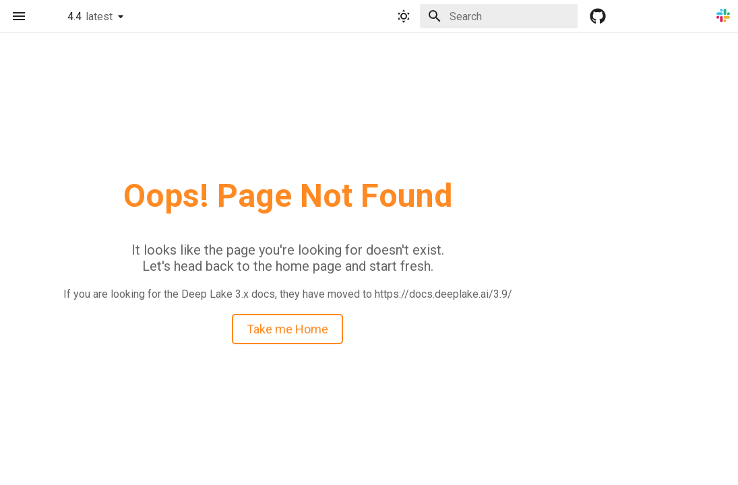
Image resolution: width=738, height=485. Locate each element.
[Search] (499, 16)
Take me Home (287, 329)
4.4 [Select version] (90, 16)
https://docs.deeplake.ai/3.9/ (443, 294)
